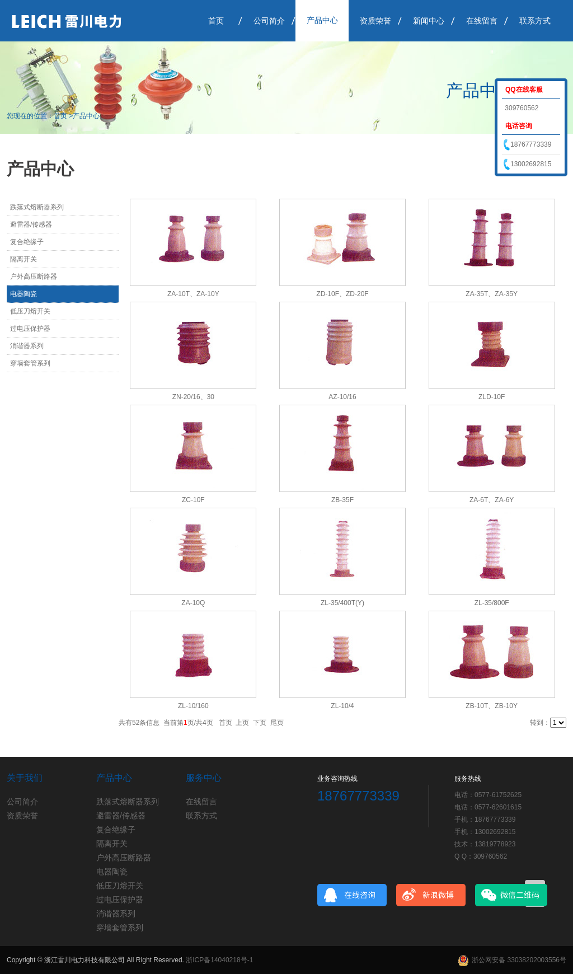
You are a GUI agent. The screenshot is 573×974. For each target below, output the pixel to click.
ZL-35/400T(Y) (342, 603)
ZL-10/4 (342, 706)
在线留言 (481, 20)
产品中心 (322, 20)
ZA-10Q (193, 603)
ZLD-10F (491, 397)
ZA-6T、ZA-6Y (491, 500)
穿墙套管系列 (30, 363)
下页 (259, 723)
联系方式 (535, 20)
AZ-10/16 (342, 397)
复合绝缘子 (27, 242)
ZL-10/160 (193, 706)
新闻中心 (428, 20)
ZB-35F (342, 500)
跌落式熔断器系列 (37, 207)
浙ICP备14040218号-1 (219, 960)
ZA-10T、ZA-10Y (193, 294)
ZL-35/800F (492, 603)
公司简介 (269, 20)
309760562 (520, 108)
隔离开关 (23, 259)
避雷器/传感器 (31, 224)
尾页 (277, 723)
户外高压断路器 (33, 276)
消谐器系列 (27, 346)
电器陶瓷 (23, 294)
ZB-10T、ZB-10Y (492, 706)
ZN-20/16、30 (193, 397)
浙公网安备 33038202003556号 (512, 960)
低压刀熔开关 (30, 311)
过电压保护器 (30, 329)
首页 (216, 20)
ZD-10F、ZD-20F (342, 294)
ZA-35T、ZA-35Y (492, 294)
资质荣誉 (375, 20)
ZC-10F (193, 500)
